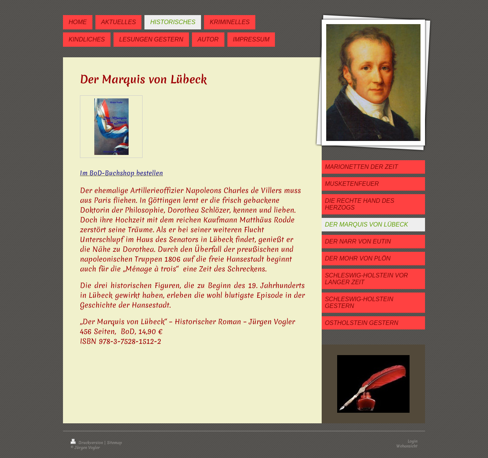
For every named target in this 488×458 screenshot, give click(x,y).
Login (412, 441)
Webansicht (406, 446)
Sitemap (114, 442)
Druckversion (87, 442)
